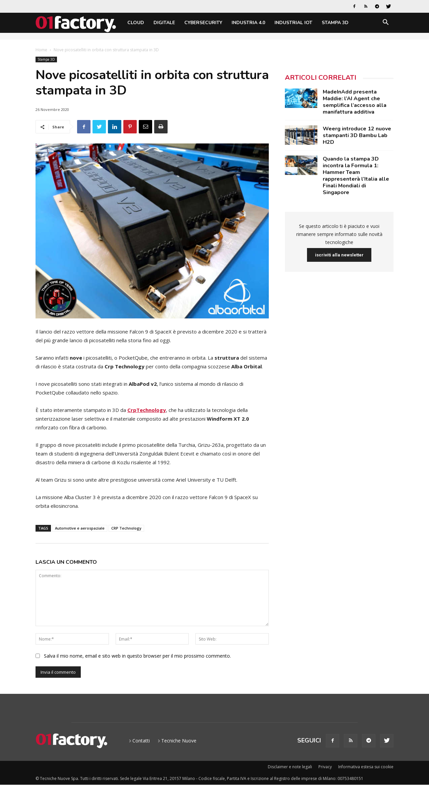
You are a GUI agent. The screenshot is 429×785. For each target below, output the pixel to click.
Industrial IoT (293, 22)
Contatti (141, 740)
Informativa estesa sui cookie (365, 767)
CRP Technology (126, 528)
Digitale (164, 22)
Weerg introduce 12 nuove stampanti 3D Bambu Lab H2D (357, 135)
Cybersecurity (203, 22)
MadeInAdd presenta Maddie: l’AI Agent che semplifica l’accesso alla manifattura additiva (354, 102)
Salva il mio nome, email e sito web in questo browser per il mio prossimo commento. (137, 656)
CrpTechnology (146, 410)
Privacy (325, 767)
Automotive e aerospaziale (80, 528)
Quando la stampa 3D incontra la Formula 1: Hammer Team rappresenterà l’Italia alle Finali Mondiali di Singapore (356, 175)
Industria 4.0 (248, 22)
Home (41, 50)
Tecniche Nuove (178, 740)
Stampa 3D (335, 22)
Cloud (135, 22)
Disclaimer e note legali (290, 767)
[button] (385, 23)
